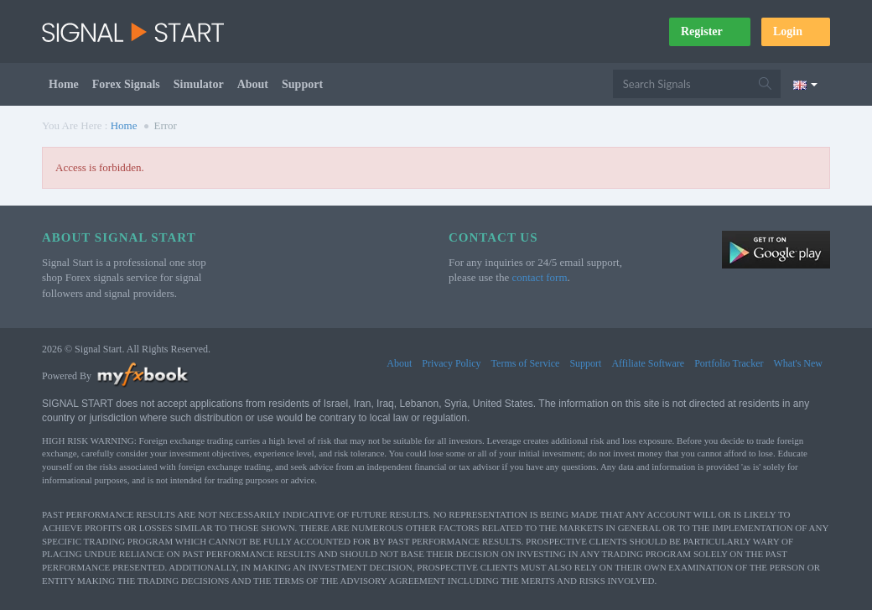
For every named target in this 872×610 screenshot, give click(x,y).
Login (795, 31)
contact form (539, 277)
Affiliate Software (647, 363)
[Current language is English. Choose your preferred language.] (805, 84)
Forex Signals (126, 84)
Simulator (199, 84)
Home (64, 84)
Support (302, 84)
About (252, 84)
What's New (798, 363)
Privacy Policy (451, 363)
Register (710, 31)
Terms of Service (525, 363)
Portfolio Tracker (728, 363)
